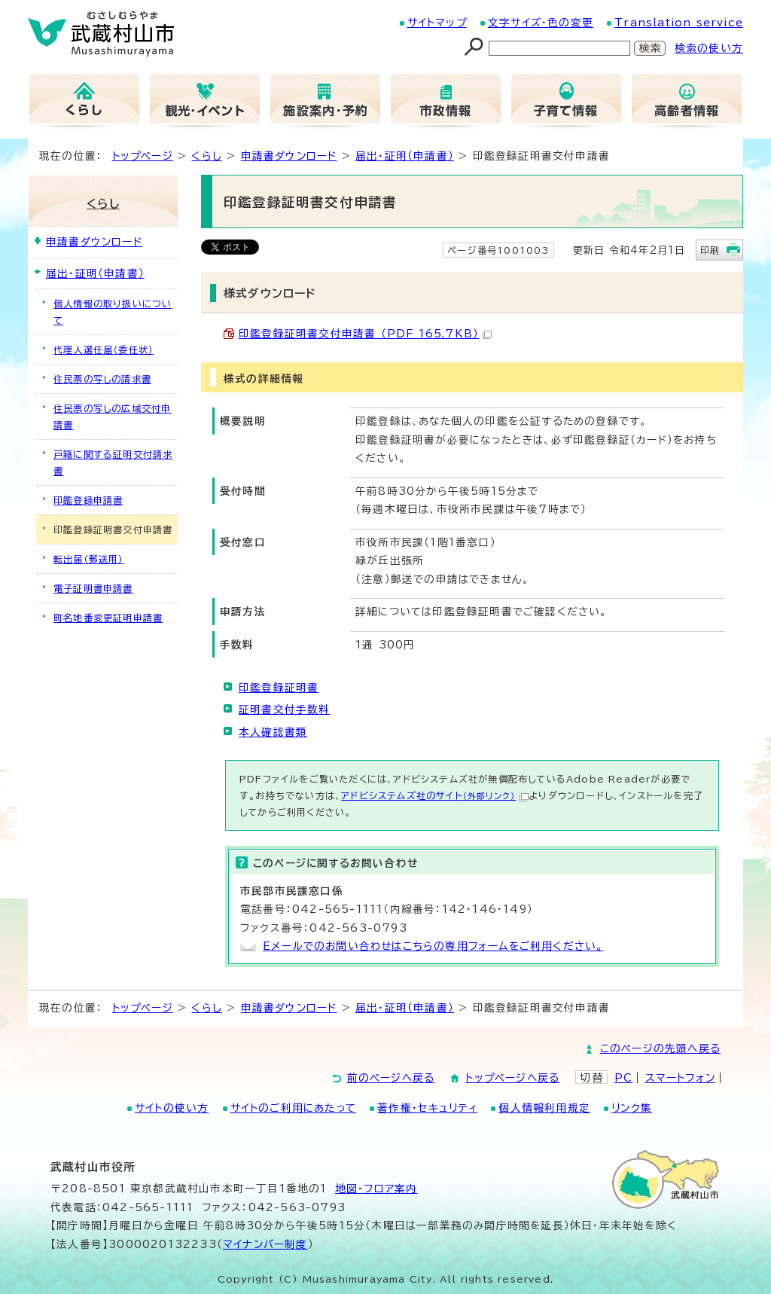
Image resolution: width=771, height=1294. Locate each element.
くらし (206, 156)
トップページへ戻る (512, 1078)
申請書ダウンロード (289, 156)
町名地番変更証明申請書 (108, 617)
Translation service (678, 22)
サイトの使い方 (172, 1108)
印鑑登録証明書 (278, 687)
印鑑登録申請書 (88, 500)
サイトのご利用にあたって (293, 1108)
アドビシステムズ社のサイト (435, 795)
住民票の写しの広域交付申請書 (112, 416)
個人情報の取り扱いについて (112, 312)
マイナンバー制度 (265, 1244)
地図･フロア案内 (376, 1188)
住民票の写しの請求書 (102, 378)
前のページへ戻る (391, 1078)
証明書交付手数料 (285, 709)
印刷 (710, 250)
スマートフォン (680, 1078)
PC (623, 1078)
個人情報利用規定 (544, 1108)
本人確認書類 (273, 732)
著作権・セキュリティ (427, 1108)
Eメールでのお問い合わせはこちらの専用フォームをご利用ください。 (433, 946)
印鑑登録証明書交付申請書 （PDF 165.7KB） (365, 333)
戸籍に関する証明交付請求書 (112, 462)
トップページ (142, 156)
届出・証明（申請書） (404, 156)
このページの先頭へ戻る (660, 1048)
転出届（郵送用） (88, 558)
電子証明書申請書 (93, 588)
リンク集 (631, 1108)
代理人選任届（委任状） (103, 349)
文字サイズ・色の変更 (540, 22)
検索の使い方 (709, 48)
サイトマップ (437, 22)
